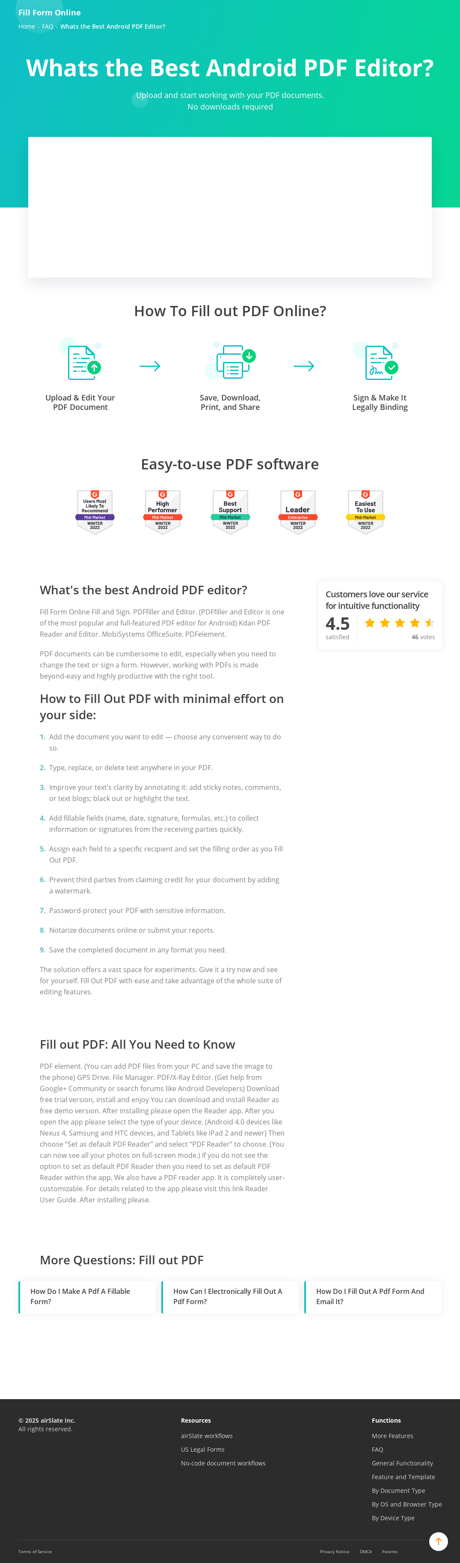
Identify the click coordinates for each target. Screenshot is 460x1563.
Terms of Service (35, 1551)
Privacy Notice (335, 1551)
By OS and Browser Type (407, 1504)
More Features (392, 1436)
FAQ (377, 1449)
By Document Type (398, 1490)
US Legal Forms (203, 1449)
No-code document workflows (223, 1463)
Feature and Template (403, 1477)
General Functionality (402, 1463)
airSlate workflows (207, 1436)
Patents (390, 1551)
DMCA (366, 1551)
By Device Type (393, 1518)
